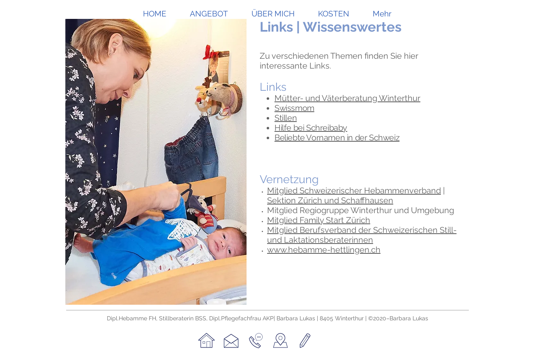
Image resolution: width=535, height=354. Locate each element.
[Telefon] (256, 340)
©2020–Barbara (390, 318)
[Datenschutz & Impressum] (305, 340)
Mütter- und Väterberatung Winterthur (347, 98)
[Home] (206, 340)
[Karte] (280, 340)
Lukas (420, 318)
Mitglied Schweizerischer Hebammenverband (354, 190)
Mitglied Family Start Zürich (318, 220)
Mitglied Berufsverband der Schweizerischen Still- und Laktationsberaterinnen (362, 235)
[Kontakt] (231, 340)
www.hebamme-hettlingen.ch (323, 250)
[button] (209, 12)
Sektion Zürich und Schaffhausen (330, 200)
